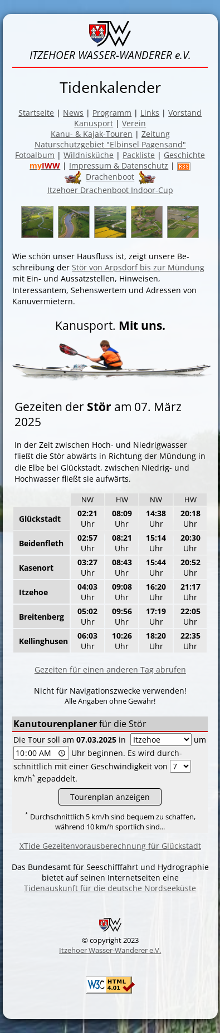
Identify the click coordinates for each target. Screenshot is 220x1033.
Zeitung (155, 133)
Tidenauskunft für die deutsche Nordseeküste (110, 888)
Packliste (139, 155)
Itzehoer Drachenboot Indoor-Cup (110, 190)
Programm (111, 112)
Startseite (36, 112)
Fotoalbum (35, 155)
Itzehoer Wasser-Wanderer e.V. (110, 950)
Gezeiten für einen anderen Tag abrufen (110, 669)
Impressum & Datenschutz (118, 165)
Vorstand (185, 112)
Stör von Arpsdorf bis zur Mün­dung (138, 267)
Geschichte (184, 155)
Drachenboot (110, 177)
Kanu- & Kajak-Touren (92, 133)
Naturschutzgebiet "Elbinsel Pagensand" (110, 144)
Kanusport (93, 123)
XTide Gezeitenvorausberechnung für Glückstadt (110, 846)
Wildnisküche (88, 155)
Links (149, 112)
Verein (134, 123)
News (73, 112)
